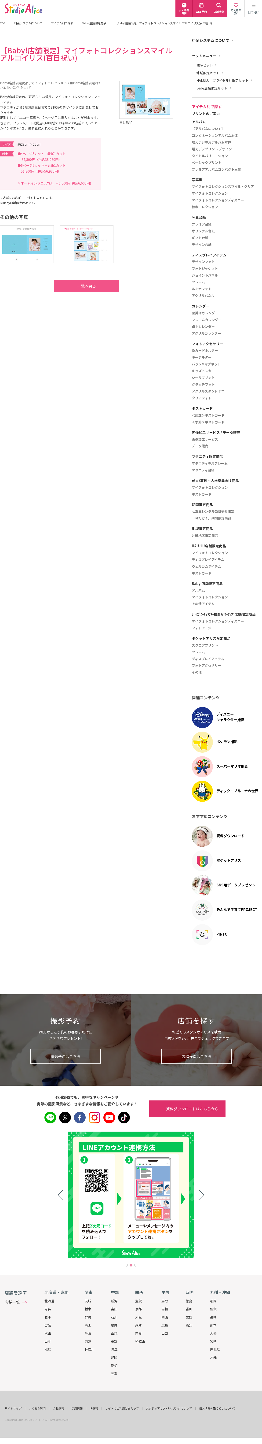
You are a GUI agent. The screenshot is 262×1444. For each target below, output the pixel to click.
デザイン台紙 (201, 244)
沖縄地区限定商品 (205, 535)
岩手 (47, 1317)
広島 (164, 1325)
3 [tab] (135, 1265)
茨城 (88, 1301)
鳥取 (164, 1301)
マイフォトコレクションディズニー (218, 200)
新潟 (114, 1301)
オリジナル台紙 (203, 231)
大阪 (138, 1317)
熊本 (213, 1325)
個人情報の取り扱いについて (217, 1408)
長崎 (213, 1317)
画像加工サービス (205, 439)
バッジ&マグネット (206, 364)
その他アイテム (203, 604)
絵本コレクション (205, 207)
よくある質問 (37, 1408)
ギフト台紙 (200, 238)
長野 (114, 1341)
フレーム (198, 282)
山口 (164, 1333)
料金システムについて (28, 23)
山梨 (114, 1333)
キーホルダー (201, 357)
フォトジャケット (205, 268)
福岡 (213, 1301)
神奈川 (90, 1349)
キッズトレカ (201, 371)
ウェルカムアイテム (206, 566)
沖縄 (213, 1357)
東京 (88, 1341)
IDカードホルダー (205, 350)
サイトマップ (13, 1408)
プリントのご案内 (206, 113)
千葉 (88, 1333)
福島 (47, 1349)
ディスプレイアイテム (208, 559)
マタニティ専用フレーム (210, 463)
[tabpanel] (84, 1195)
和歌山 (140, 1341)
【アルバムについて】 (208, 128)
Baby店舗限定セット (211, 88)
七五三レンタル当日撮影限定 (213, 511)
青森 (47, 1309)
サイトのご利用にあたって (122, 1408)
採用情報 (77, 1408)
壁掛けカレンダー (205, 313)
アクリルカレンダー (206, 333)
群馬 (88, 1317)
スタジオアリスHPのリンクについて (169, 1408)
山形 (47, 1341)
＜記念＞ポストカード (208, 415)
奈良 (138, 1333)
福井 (114, 1325)
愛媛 (189, 1317)
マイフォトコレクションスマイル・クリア (223, 186)
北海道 (49, 1301)
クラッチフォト (203, 384)
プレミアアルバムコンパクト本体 (216, 169)
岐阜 (114, 1349)
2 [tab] (131, 1265)
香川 (189, 1309)
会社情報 (58, 1408)
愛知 (114, 1365)
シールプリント (203, 377)
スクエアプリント (205, 645)
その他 (197, 672)
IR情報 (94, 1408)
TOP (3, 23)
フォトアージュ (203, 628)
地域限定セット (207, 73)
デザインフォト (203, 261)
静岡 (114, 1357)
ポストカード (201, 494)
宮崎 (213, 1341)
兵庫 (138, 1325)
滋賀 (138, 1301)
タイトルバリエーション (210, 156)
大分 (213, 1333)
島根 (164, 1309)
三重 (114, 1373)
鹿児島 (215, 1349)
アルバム (198, 590)
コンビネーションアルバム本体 (215, 135)
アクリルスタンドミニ (208, 391)
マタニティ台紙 (203, 470)
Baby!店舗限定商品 (94, 23)
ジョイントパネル (205, 275)
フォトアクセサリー (206, 665)
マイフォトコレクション (210, 193)
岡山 (164, 1317)
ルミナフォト (201, 289)
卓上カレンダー (203, 326)
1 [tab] (126, 1265)
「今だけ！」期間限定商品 (211, 518)
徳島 (189, 1301)
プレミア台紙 (201, 224)
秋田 (47, 1333)
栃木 (88, 1309)
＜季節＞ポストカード (208, 422)
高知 (189, 1325)
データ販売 (200, 446)
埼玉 (88, 1325)
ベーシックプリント (206, 162)
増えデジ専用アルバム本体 (211, 142)
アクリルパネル (203, 295)
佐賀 (213, 1309)
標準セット (204, 65)
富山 (114, 1309)
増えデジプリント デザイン (212, 149)
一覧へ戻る (77, 286)
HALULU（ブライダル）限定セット (222, 80)
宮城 (47, 1325)
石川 (114, 1317)
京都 (138, 1309)
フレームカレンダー (206, 320)
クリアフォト (201, 398)
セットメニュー (204, 55)
